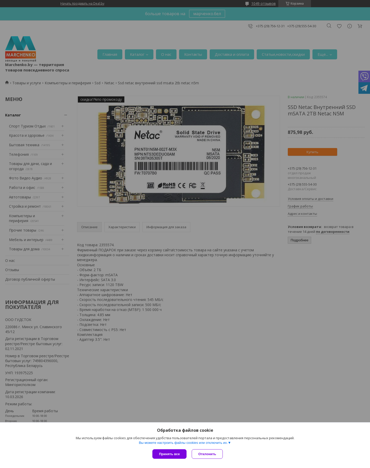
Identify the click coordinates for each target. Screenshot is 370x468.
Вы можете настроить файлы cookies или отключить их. (183, 443)
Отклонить (207, 454)
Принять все (169, 454)
